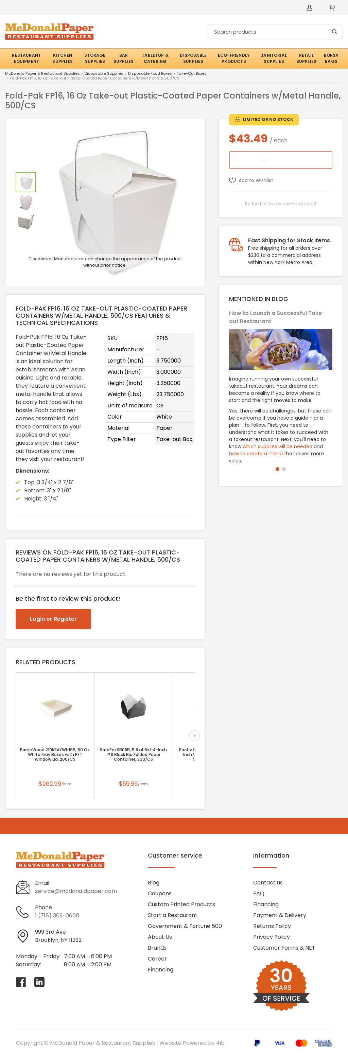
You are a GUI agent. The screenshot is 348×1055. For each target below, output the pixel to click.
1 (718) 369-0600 (57, 915)
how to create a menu (256, 453)
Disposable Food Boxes (150, 73)
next (194, 736)
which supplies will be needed (277, 446)
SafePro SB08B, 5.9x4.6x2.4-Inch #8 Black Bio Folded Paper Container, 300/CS (133, 755)
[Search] (275, 31)
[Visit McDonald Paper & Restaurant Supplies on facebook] (21, 982)
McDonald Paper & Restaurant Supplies (42, 73)
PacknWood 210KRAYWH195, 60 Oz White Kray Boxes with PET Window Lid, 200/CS (55, 755)
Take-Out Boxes (192, 73)
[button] (277, 469)
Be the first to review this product (280, 203)
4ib (220, 1043)
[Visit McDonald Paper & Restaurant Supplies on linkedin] (39, 982)
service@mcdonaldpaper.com (76, 891)
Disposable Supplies (104, 73)
